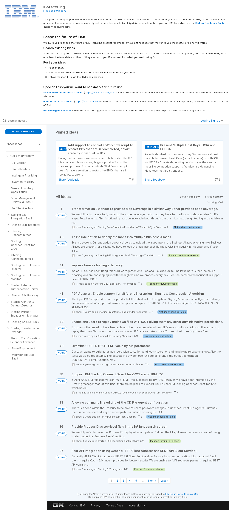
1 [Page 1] (111, 480)
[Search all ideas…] (27, 120)
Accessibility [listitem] (137, 505)
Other (140, 364)
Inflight (135, 441)
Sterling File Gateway (109, 336)
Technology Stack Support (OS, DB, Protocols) (147, 392)
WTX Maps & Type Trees (149, 227)
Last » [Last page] (164, 480)
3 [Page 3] (123, 480)
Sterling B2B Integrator (107, 283)
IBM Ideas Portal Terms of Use (182, 494)
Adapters (142, 312)
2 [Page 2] (117, 480)
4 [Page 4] (130, 480)
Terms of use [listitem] (114, 505)
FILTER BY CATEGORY (20, 156)
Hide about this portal (55, 11)
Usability (128, 336)
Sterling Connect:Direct (107, 392)
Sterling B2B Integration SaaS (114, 255)
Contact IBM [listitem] (77, 505)
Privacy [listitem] (95, 505)
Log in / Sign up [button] (212, 120)
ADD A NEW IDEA (23, 131)
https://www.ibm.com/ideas (101, 92)
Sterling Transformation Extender (116, 227)
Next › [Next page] (152, 480)
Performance (129, 283)
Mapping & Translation (144, 255)
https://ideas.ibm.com (87, 101)
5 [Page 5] (136, 480)
